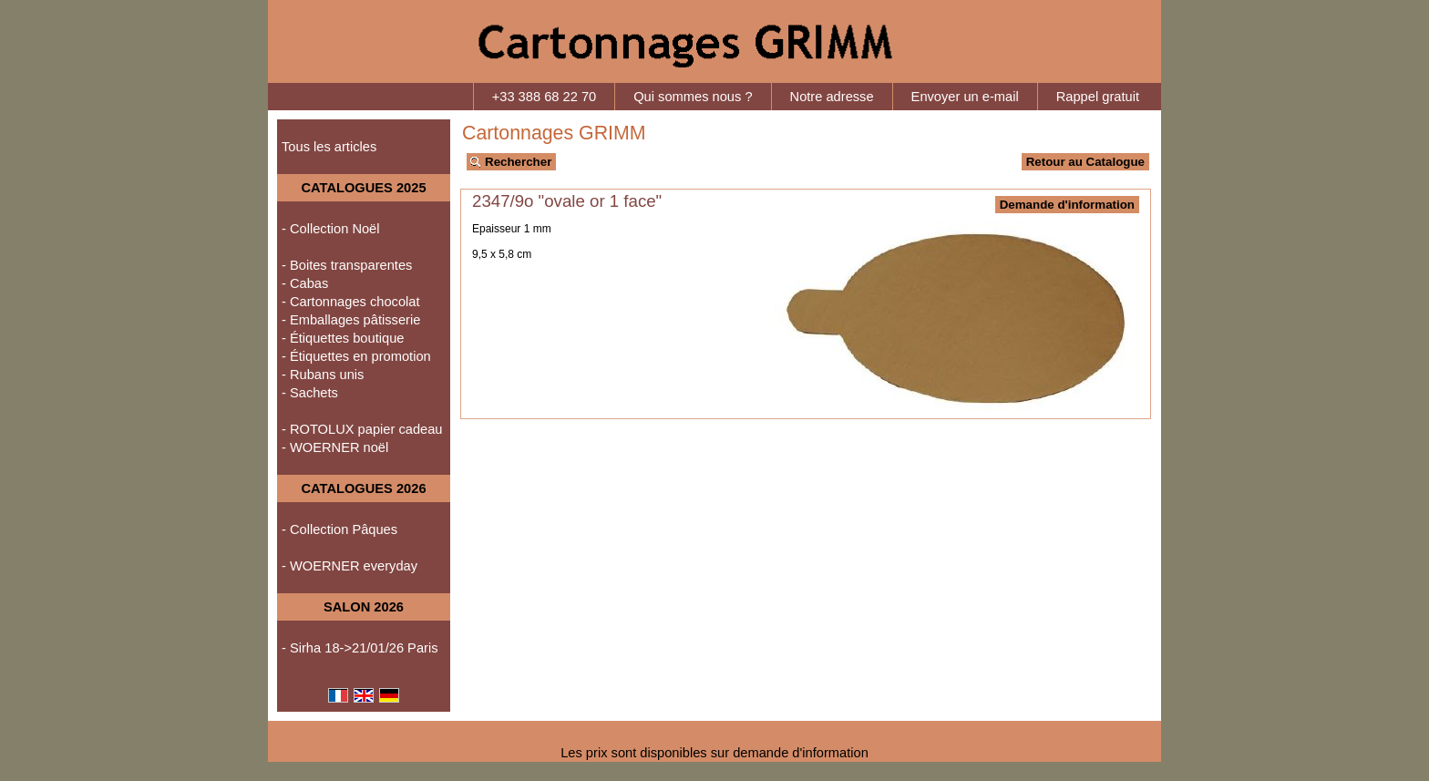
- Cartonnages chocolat (351, 301)
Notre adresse (832, 96)
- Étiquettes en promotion (356, 356)
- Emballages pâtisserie (351, 320)
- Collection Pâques (339, 529)
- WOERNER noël (335, 447)
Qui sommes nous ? (692, 96)
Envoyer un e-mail (965, 96)
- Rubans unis (323, 374)
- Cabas (305, 283)
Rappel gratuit (1097, 96)
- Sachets (310, 392)
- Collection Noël (331, 228)
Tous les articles (329, 146)
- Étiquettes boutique (343, 338)
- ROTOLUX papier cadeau (362, 429)
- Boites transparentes (347, 265)
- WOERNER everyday (349, 566)
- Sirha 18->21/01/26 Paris (360, 648)
